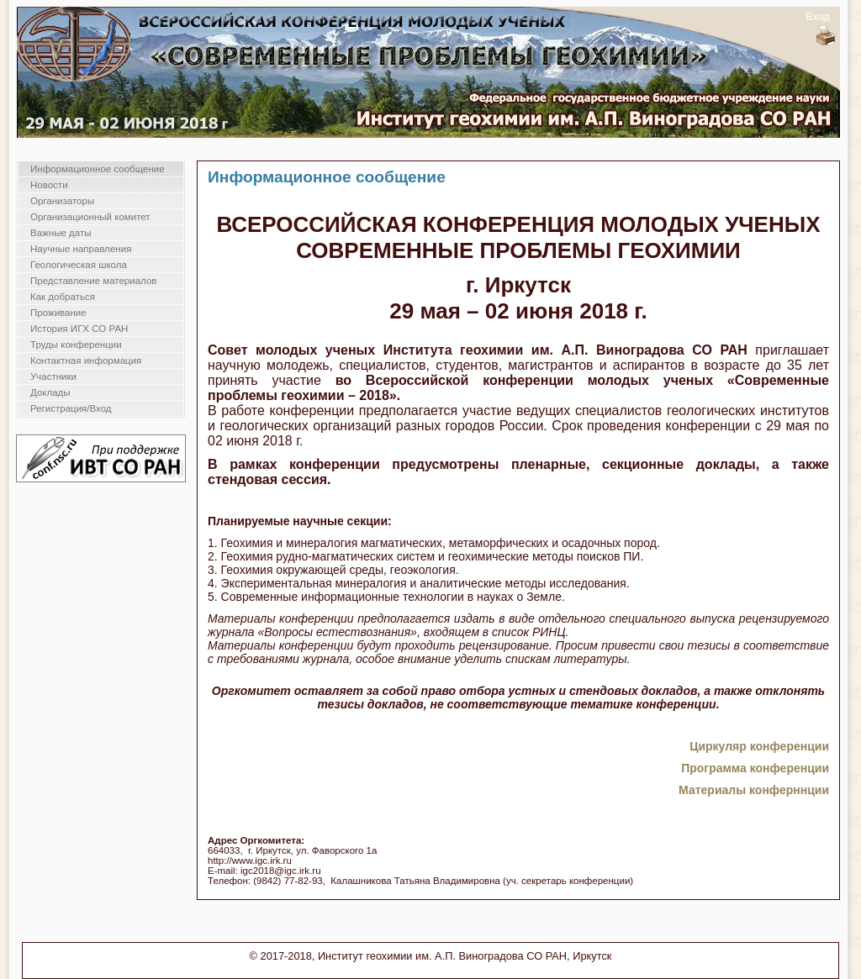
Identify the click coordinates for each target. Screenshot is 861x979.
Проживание (58, 313)
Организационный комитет (90, 217)
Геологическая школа (78, 265)
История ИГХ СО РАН (79, 329)
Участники (53, 376)
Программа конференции (755, 768)
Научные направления (80, 249)
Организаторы (62, 201)
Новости (49, 185)
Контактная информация (85, 360)
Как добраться (62, 297)
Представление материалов (93, 281)
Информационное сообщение (97, 169)
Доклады (50, 392)
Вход (818, 16)
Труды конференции (76, 344)
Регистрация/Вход (71, 408)
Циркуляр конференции (759, 746)
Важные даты (60, 233)
